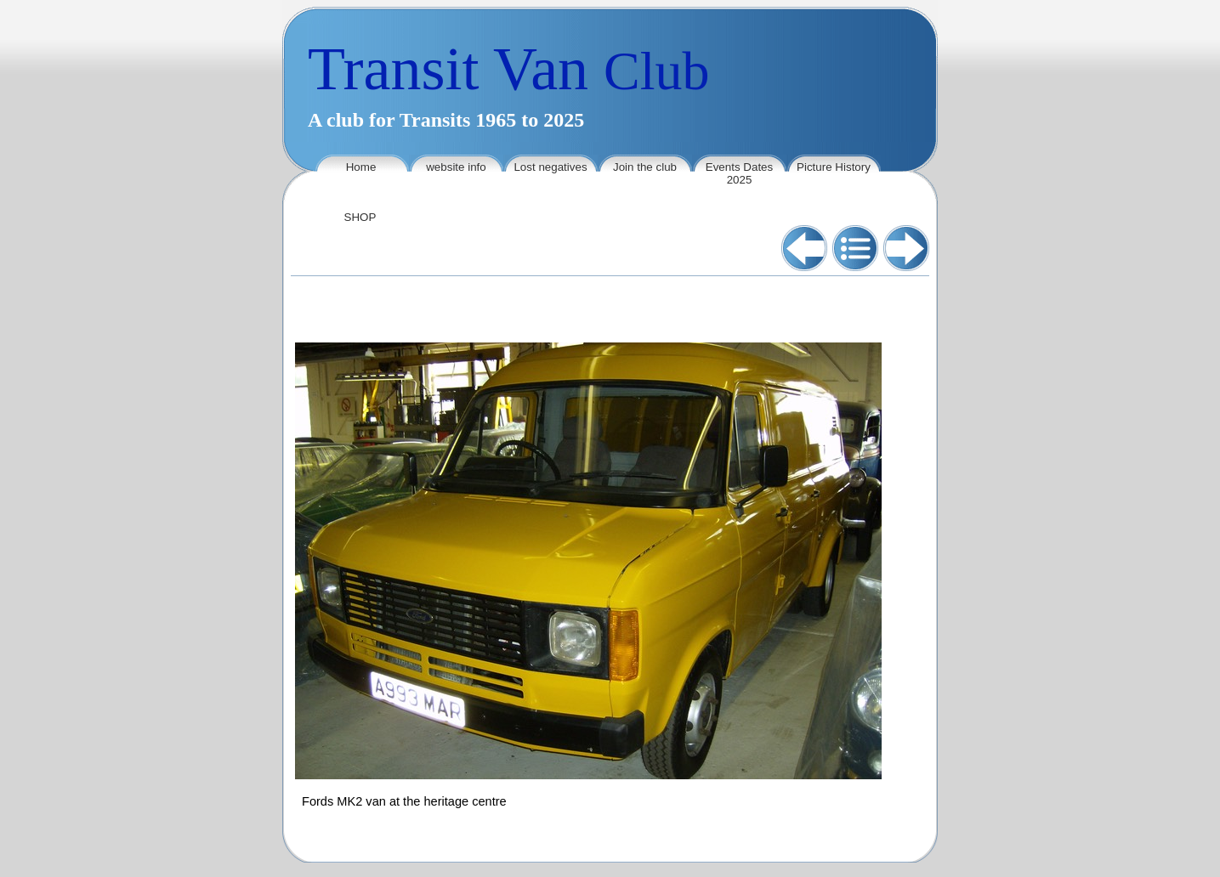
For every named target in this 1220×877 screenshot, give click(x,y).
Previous (804, 248)
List (855, 248)
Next (906, 248)
